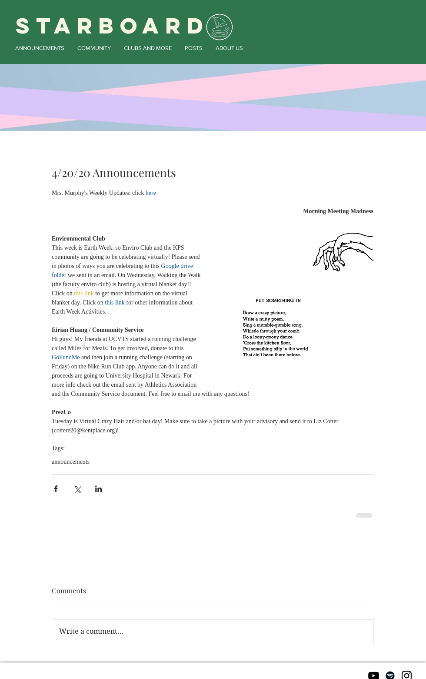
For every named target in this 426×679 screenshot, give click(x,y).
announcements (71, 461)
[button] (40, 48)
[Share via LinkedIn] (98, 489)
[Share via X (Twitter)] (77, 489)
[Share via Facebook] (56, 489)
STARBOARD (113, 26)
